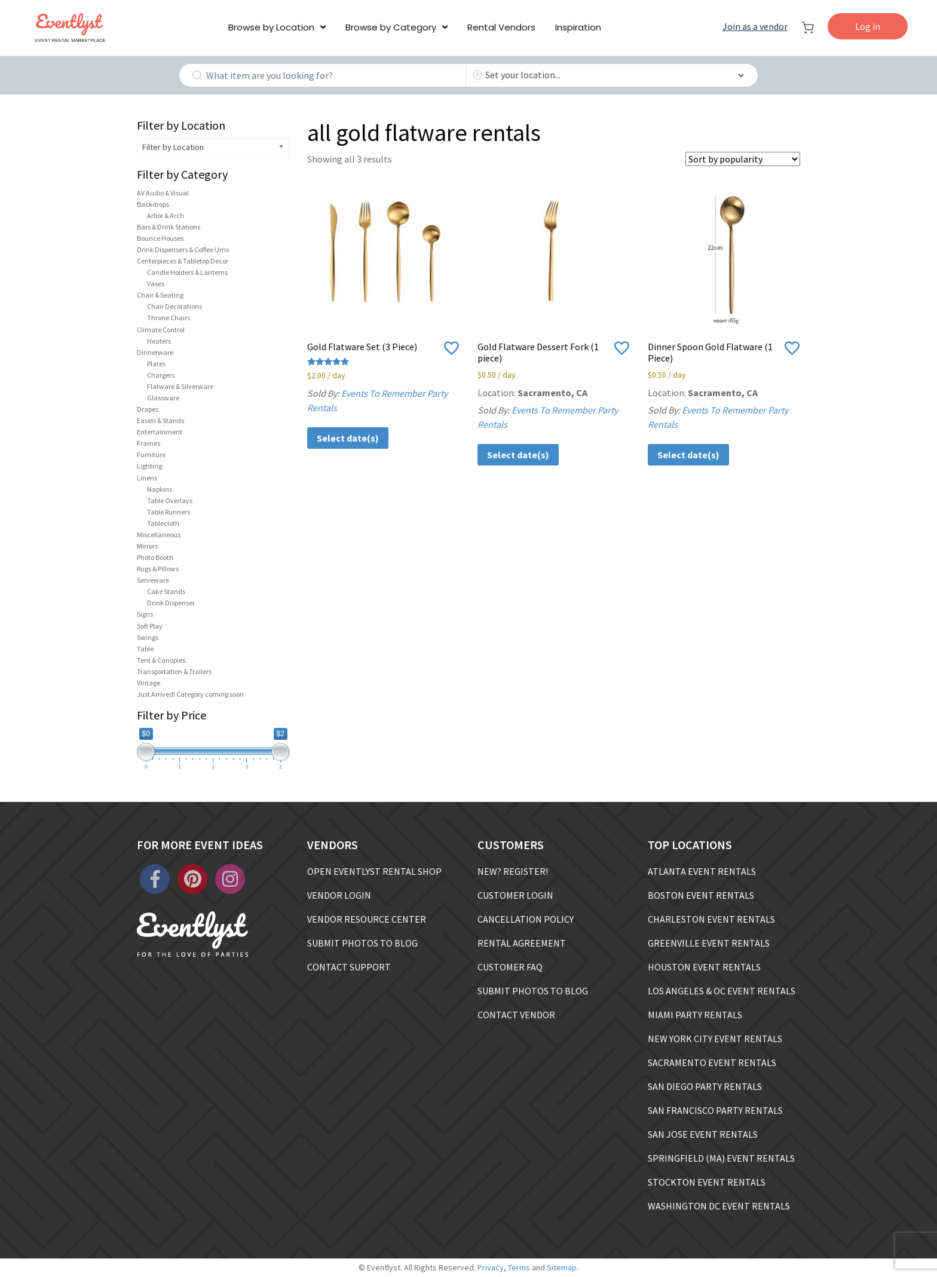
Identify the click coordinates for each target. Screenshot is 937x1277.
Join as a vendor (755, 26)
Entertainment (159, 431)
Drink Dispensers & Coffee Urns (183, 249)
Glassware (163, 397)
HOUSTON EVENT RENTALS (704, 967)
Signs (145, 614)
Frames (148, 443)
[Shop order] (742, 159)
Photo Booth (155, 557)
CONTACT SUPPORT (349, 967)
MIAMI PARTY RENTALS (695, 1015)
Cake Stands (166, 591)
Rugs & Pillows (158, 568)
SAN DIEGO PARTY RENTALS (705, 1086)
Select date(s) (348, 438)
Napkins (159, 489)
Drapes (147, 409)
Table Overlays (169, 500)
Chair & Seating (160, 294)
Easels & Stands (160, 420)
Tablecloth (163, 523)
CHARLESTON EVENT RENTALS (711, 919)
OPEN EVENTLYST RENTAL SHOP (374, 871)
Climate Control (161, 329)
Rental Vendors (501, 27)
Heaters (159, 340)
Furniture (151, 454)
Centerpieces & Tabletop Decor (182, 260)
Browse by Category (390, 27)
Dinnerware (155, 352)
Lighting (149, 465)
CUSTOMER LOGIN (515, 895)
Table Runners (168, 511)
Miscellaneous (158, 534)
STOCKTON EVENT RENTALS (706, 1182)
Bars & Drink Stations (168, 226)
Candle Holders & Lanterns (187, 272)
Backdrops (153, 204)
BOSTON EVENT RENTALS (701, 895)
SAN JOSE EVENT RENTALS (703, 1134)
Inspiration (578, 27)
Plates (156, 363)
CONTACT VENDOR (516, 1015)
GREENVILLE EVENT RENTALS (709, 943)
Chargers (160, 374)
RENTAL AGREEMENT (521, 943)
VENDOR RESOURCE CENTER (366, 919)
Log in (867, 26)
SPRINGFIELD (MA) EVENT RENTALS (721, 1158)
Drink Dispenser (171, 602)
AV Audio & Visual (163, 192)
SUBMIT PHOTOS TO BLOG (362, 943)
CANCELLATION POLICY (525, 919)
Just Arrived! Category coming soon (190, 694)
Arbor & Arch (165, 215)
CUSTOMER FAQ (510, 967)
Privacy (490, 1267)
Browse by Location (271, 27)
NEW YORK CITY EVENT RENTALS (715, 1039)
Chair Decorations (174, 306)
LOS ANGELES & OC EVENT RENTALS (721, 991)
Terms (519, 1267)
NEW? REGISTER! (512, 871)
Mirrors (147, 545)
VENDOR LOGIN (339, 895)
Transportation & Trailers (174, 671)
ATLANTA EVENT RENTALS (702, 871)
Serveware (153, 579)
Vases (155, 283)
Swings (147, 637)
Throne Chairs (168, 317)
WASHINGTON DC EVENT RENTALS (719, 1206)
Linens (147, 477)
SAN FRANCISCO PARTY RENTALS (715, 1110)
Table (145, 648)
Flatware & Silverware (180, 386)
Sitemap (562, 1267)
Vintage (148, 682)
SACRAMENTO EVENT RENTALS (712, 1062)
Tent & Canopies (161, 660)
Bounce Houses (160, 238)
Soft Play (150, 625)
